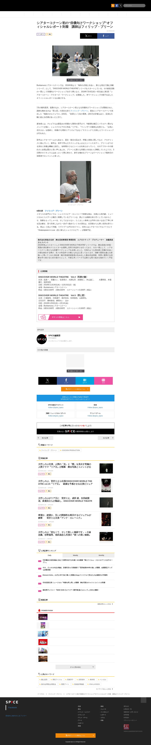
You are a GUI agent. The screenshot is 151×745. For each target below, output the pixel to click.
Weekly (75, 555)
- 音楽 (79, 706)
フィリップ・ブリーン (79, 111)
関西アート (64, 684)
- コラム (102, 717)
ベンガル (102, 679)
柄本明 (91, 679)
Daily (49, 555)
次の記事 (108, 438)
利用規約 (126, 717)
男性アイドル (56, 679)
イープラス (41, 694)
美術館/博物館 (78, 684)
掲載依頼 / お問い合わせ (131, 712)
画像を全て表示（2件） (75, 80)
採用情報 (126, 715)
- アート (79, 720)
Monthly (101, 555)
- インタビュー (104, 712)
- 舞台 (79, 709)
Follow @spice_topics (55, 407)
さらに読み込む (82, 667)
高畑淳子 (69, 679)
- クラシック (81, 715)
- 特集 (101, 720)
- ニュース (103, 709)
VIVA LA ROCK (93, 684)
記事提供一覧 (128, 709)
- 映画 (79, 726)
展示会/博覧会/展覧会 (47, 684)
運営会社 (126, 706)
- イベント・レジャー (83, 712)
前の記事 (43, 438)
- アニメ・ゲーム (82, 717)
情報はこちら (66, 317)
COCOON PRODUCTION (70, 450)
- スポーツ (80, 723)
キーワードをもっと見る (104, 689)
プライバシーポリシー (130, 720)
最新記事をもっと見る (105, 604)
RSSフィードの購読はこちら (77, 389)
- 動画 (101, 706)
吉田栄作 (81, 679)
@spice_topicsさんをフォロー (16, 716)
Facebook (12, 707)
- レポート (103, 715)
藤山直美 (43, 679)
